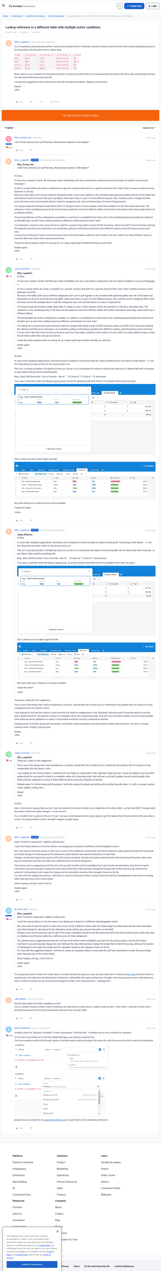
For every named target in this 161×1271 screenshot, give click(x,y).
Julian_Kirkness (22, 268)
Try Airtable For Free (66, 1239)
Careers (59, 1213)
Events (104, 1168)
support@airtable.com (55, 1119)
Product (61, 1162)
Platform (18, 1156)
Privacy (65, 1266)
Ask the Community (35, 15)
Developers (19, 1220)
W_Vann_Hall (20, 909)
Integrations (19, 1168)
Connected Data (22, 1194)
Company (60, 1200)
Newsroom (61, 1233)
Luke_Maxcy (20, 998)
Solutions (62, 1156)
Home (5, 15)
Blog (57, 1220)
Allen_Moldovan (22, 1027)
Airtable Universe (22, 1239)
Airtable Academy (111, 1162)
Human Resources (67, 1181)
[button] (3, 6)
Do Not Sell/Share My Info (97, 1266)
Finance (61, 1194)
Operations (63, 1175)
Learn (104, 1156)
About (58, 1207)
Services (17, 1213)
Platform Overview (23, 1162)
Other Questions (56, 15)
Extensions (19, 1175)
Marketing (62, 1168)
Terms (77, 1266)
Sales (60, 1188)
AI (14, 1188)
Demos (105, 1181)
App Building (20, 1181)
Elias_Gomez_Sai (22, 137)
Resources (18, 1200)
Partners (17, 1207)
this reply (131, 974)
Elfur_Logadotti (22, 41)
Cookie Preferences (124, 1266)
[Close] (57, 1246)
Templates (18, 1233)
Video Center (108, 1175)
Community (17, 15)
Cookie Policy (45, 1260)
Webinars (106, 1194)
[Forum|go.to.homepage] (22, 6)
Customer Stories (110, 1188)
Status (59, 1226)
